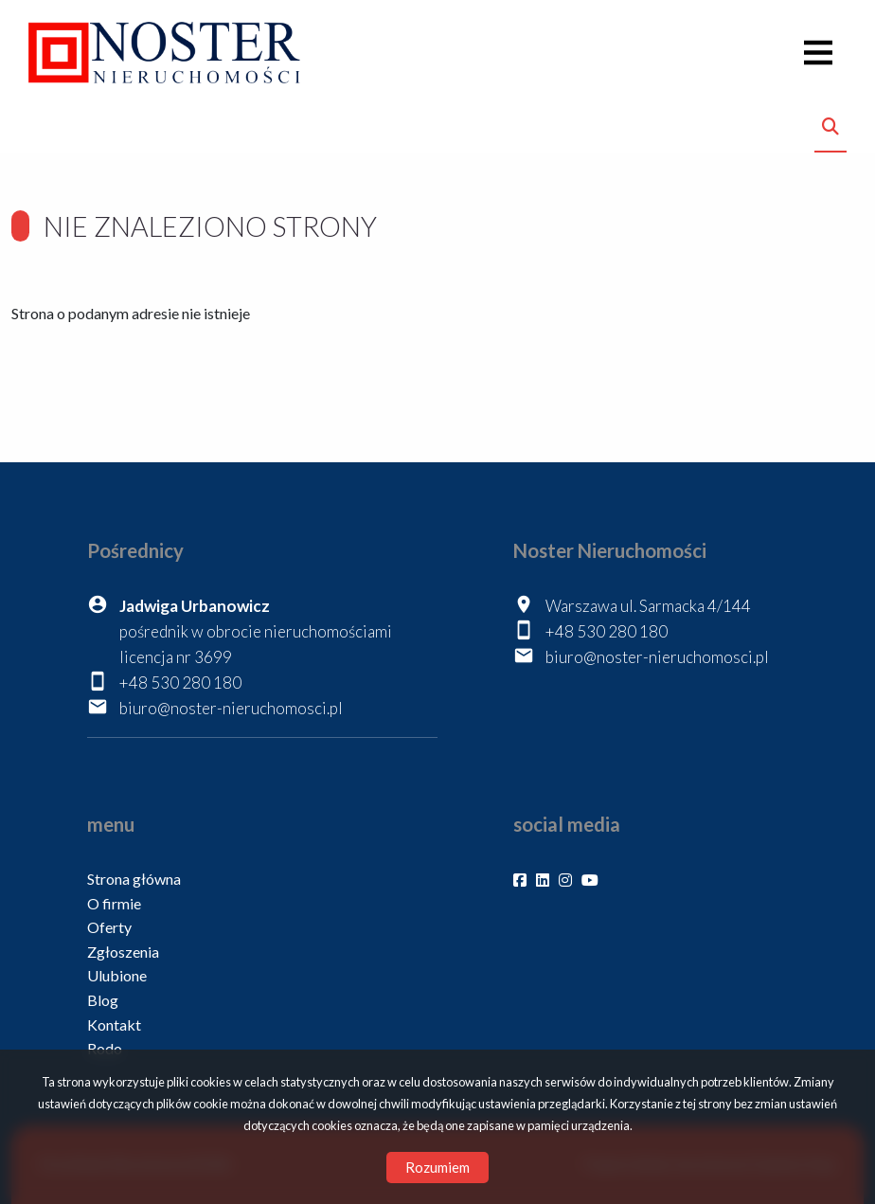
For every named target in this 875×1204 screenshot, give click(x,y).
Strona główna (134, 879)
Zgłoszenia (123, 952)
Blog (102, 1000)
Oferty (109, 927)
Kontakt (114, 1024)
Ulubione (117, 975)
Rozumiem (437, 1167)
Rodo (104, 1048)
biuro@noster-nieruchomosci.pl (231, 708)
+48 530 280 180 (180, 682)
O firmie (114, 903)
